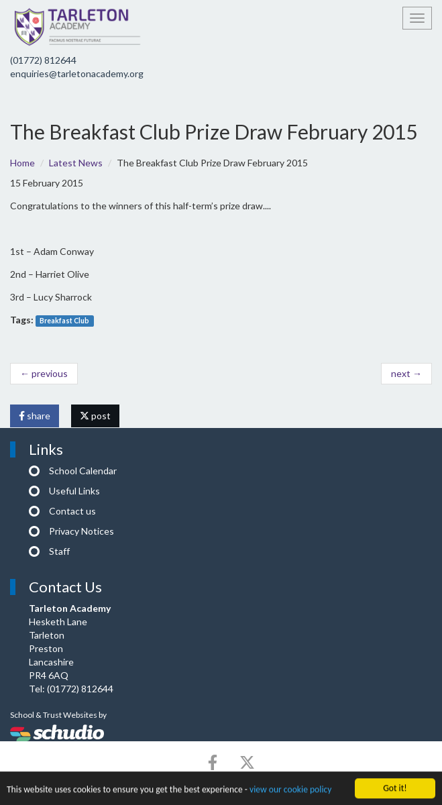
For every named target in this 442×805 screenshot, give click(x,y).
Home (22, 162)
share (34, 415)
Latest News (76, 162)
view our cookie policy (290, 790)
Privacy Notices (81, 531)
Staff (59, 551)
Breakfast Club (64, 321)
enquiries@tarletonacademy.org (77, 73)
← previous (44, 373)
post (95, 415)
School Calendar (83, 470)
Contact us (72, 511)
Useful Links (74, 490)
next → (406, 373)
